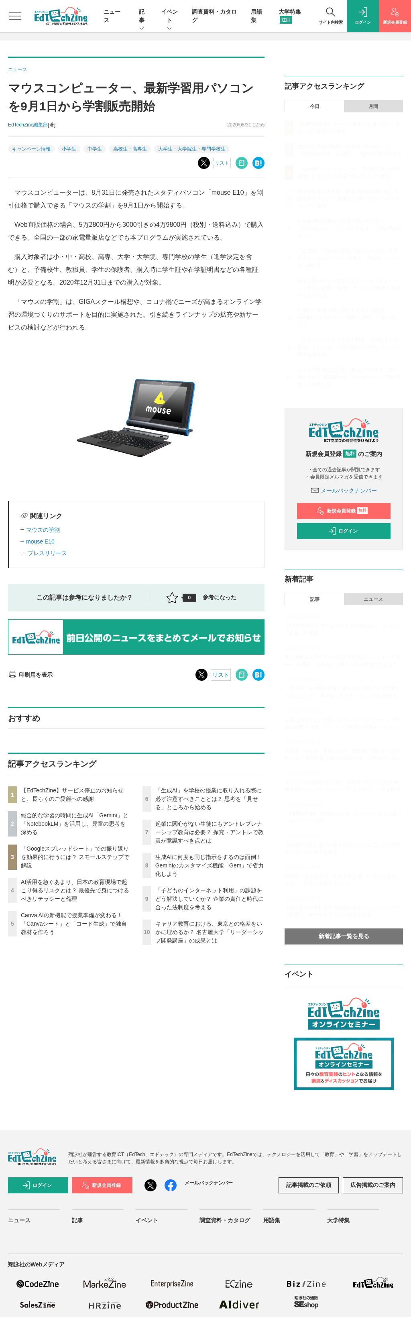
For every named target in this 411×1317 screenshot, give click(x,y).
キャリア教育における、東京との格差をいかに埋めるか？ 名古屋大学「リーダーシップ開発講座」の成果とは (209, 932)
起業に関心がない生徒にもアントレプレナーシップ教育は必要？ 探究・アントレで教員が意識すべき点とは (209, 832)
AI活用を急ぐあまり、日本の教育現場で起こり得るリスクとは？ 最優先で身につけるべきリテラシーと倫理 (75, 890)
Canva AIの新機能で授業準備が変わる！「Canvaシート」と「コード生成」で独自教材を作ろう (74, 923)
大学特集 (338, 1220)
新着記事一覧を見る (344, 936)
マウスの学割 (43, 530)
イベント (169, 16)
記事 (142, 16)
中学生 (94, 149)
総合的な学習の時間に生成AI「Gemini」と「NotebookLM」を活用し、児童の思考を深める (74, 823)
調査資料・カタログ (224, 1220)
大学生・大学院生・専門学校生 (192, 149)
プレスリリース (46, 553)
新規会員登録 (342, 511)
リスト (222, 163)
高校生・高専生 (130, 149)
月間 (373, 106)
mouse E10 (40, 541)
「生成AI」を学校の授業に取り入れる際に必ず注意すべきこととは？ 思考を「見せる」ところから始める (208, 798)
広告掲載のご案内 (372, 1185)
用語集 (271, 1220)
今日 (314, 106)
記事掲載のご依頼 (308, 1185)
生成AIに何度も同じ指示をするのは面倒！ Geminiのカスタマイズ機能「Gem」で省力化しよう (209, 865)
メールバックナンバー (344, 490)
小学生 (69, 149)
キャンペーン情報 (31, 149)
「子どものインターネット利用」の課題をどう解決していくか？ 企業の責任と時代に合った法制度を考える (209, 898)
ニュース (373, 599)
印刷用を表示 (30, 675)
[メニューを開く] (15, 16)
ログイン (343, 531)
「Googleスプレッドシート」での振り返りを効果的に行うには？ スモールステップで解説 (75, 857)
